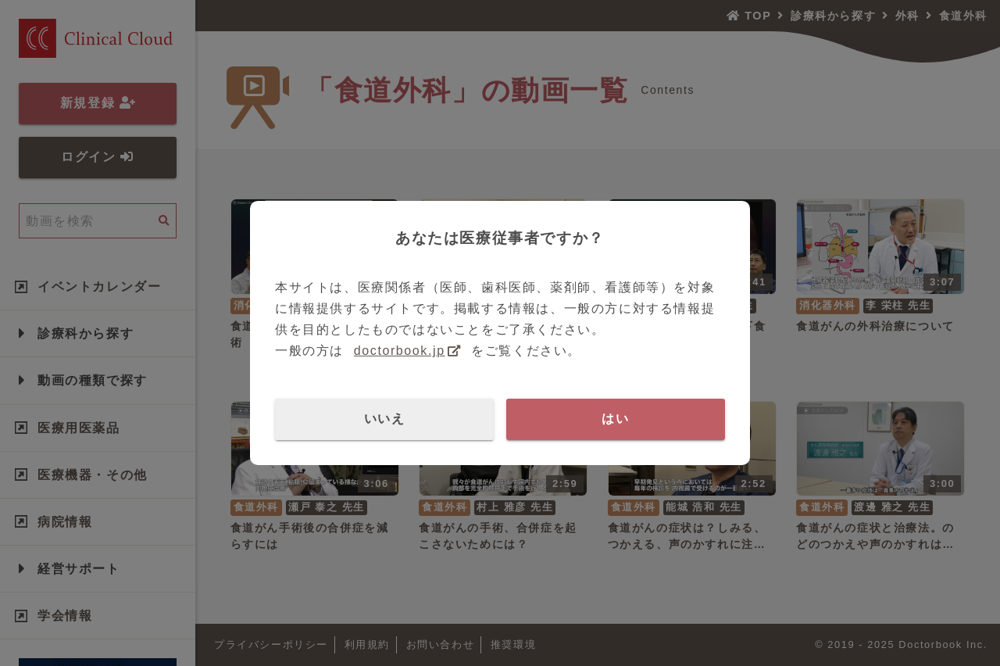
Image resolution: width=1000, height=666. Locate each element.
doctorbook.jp (399, 350)
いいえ (384, 418)
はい (615, 418)
